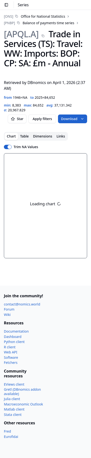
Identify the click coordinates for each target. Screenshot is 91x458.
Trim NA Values (26, 147)
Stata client (13, 414)
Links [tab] (61, 136)
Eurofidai (11, 436)
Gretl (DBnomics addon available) (22, 391)
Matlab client (14, 409)
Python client (14, 341)
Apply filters (42, 118)
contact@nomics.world (22, 304)
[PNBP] (9, 23)
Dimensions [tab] (42, 136)
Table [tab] (24, 136)
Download (72, 118)
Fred (7, 431)
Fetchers (10, 362)
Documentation (16, 331)
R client (10, 347)
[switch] (8, 147)
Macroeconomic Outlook (23, 404)
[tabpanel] (45, 205)
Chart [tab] (11, 136)
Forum (9, 309)
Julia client (12, 399)
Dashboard (12, 336)
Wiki (7, 314)
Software (11, 357)
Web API (10, 352)
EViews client (14, 384)
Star (17, 118)
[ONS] (8, 16)
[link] (34, 16)
